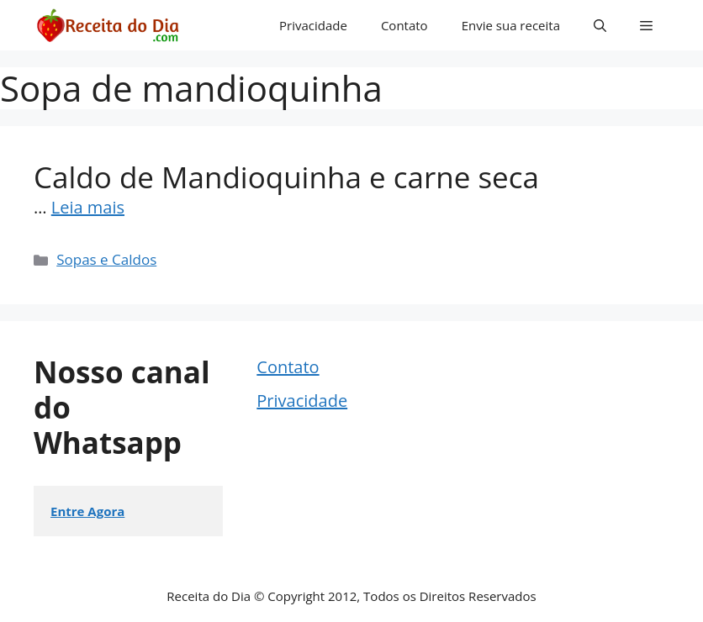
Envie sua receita (511, 25)
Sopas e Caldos (106, 259)
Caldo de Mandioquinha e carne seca (286, 177)
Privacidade (313, 25)
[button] (600, 25)
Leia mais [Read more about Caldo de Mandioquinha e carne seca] (87, 207)
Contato (404, 25)
